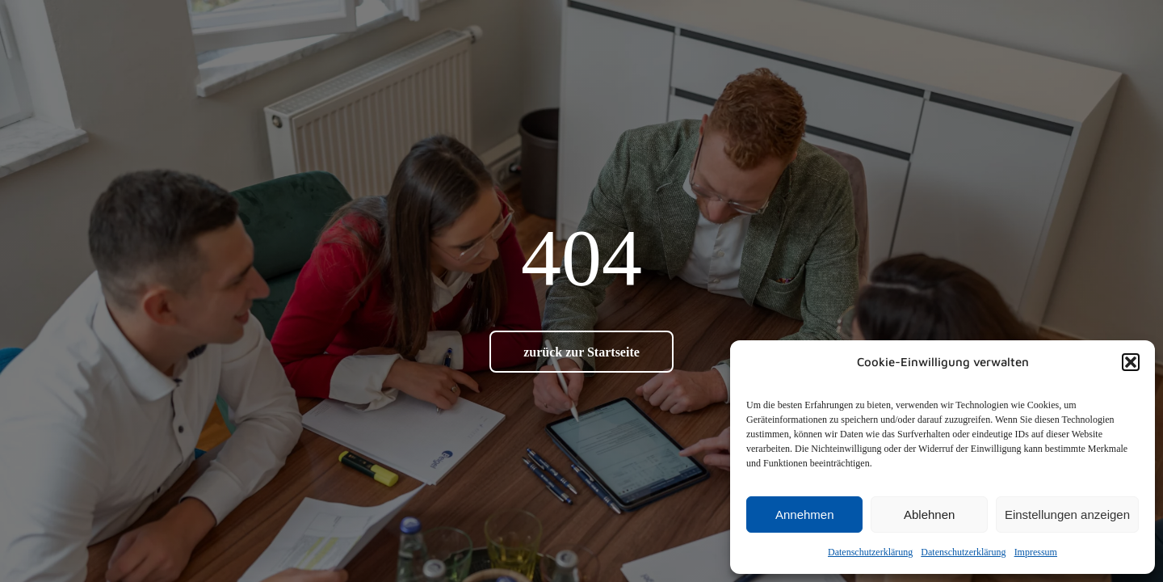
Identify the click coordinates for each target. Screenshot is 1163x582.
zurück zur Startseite (581, 352)
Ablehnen (929, 514)
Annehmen (804, 514)
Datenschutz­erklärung (870, 552)
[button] (1131, 362)
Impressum (1035, 552)
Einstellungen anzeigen (1067, 514)
